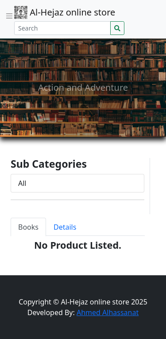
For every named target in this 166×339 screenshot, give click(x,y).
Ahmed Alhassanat (108, 312)
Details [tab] (65, 227)
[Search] (62, 28)
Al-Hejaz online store (64, 12)
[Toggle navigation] (9, 16)
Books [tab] (28, 227)
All (22, 183)
